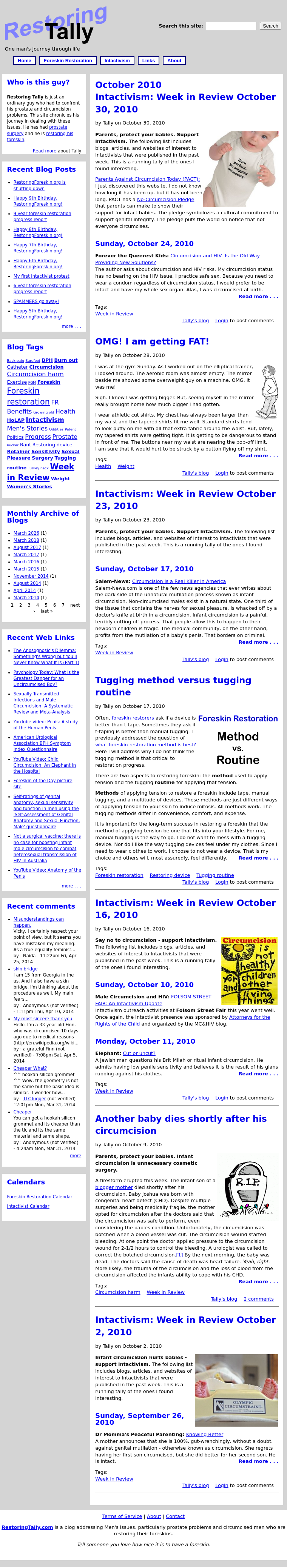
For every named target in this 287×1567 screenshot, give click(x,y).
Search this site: (182, 26)
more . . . (71, 326)
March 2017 (26, 554)
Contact (175, 1516)
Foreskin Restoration (68, 60)
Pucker (13, 445)
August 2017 (27, 547)
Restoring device (170, 875)
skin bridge (26, 969)
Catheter (17, 367)
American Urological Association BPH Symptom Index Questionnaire (42, 743)
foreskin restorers (133, 718)
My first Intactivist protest (41, 276)
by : (18, 955)
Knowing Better (204, 1434)
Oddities (56, 429)
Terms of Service (122, 1516)
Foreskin (48, 382)
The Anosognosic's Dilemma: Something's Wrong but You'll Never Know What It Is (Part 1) (46, 656)
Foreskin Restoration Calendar (40, 1196)
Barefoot (32, 360)
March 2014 (26, 597)
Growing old (43, 412)
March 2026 (26, 533)
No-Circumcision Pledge (165, 199)
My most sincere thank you (43, 1018)
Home (24, 60)
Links (148, 60)
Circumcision (46, 367)
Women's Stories (29, 486)
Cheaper (23, 1112)
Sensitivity (45, 451)
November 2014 (31, 576)
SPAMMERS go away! (36, 301)
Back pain (15, 360)
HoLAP (16, 420)
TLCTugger (34, 1098)
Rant (25, 444)
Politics (15, 437)
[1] (179, 1255)
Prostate (64, 436)
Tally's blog (195, 320)
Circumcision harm (117, 1292)
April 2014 (25, 590)
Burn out (65, 360)
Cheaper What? (30, 1068)
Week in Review (114, 314)
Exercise (17, 382)
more (75, 1155)
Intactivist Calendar (28, 1206)
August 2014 (27, 583)
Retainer (18, 451)
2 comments (259, 1299)
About (174, 60)
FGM (32, 382)
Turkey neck (38, 468)
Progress (38, 436)
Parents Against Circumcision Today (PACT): (147, 179)
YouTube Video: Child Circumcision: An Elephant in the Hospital (45, 765)
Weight (125, 466)
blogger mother (114, 1187)
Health (103, 466)
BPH (47, 360)
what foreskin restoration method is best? (145, 744)
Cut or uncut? (139, 1053)
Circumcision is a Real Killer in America (179, 581)
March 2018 (26, 540)
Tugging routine (215, 875)
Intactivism (117, 60)
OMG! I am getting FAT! (152, 341)
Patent (70, 429)
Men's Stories (27, 428)
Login (221, 320)
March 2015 (26, 569)
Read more (44, 151)
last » (46, 611)
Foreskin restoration (119, 875)
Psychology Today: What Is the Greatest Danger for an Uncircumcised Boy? (46, 678)
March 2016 (26, 561)
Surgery (42, 458)
